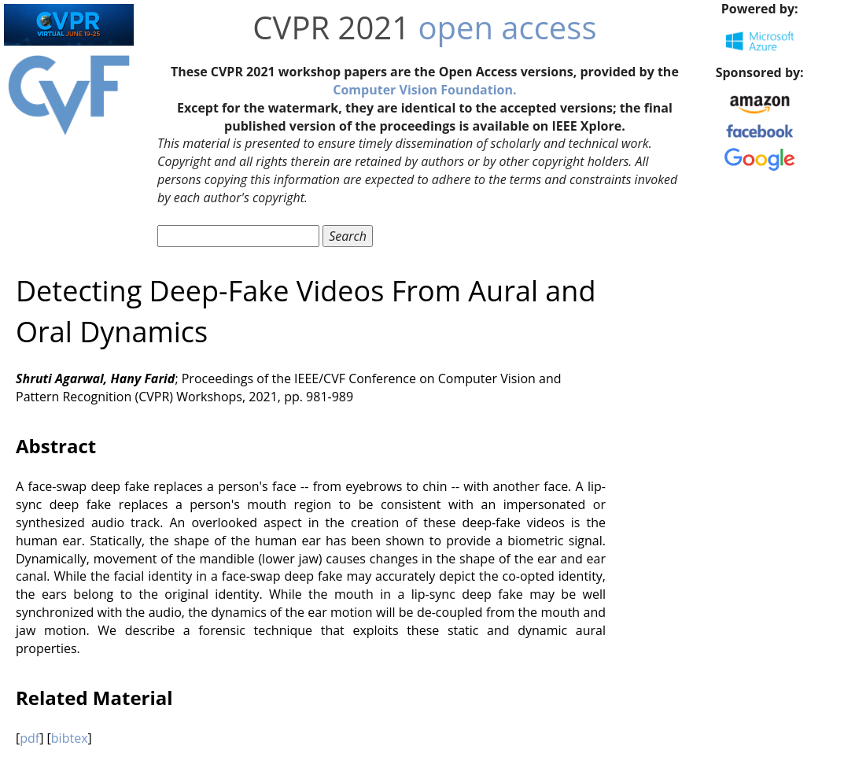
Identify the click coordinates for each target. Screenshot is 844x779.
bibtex (69, 738)
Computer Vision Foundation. (424, 89)
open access (507, 27)
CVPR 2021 (331, 27)
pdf (29, 738)
